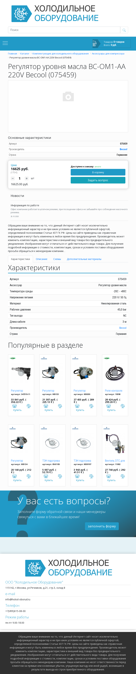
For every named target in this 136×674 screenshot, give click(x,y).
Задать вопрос (98, 180)
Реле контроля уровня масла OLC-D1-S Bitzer (113, 391)
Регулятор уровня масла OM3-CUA (82, 391)
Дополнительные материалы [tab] (84, 259)
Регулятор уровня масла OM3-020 (50, 391)
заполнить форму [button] (102, 526)
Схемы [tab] (57, 259)
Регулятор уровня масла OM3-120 (19, 461)
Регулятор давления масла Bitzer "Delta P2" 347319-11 (20, 391)
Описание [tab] (41, 259)
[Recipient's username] (64, 30)
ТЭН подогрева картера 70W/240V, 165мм (52, 461)
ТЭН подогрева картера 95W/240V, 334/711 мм (82, 461)
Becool (123, 149)
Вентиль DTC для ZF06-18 (115, 461)
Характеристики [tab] (20, 259)
